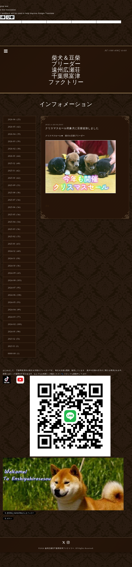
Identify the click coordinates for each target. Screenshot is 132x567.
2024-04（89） (15, 310)
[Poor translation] (10, 17)
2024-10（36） (15, 266)
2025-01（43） (14, 244)
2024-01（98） (15, 332)
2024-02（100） (15, 324)
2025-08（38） (15, 193)
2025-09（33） (14, 185)
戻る (47, 206)
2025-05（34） (15, 215)
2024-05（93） (15, 302)
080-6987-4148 (118, 50)
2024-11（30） (14, 258)
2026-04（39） (15, 134)
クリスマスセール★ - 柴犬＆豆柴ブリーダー (65, 136)
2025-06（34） (15, 207)
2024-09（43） (15, 273)
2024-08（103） (15, 280)
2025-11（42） (14, 171)
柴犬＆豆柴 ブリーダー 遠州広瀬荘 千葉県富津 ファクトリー (66, 70)
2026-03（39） (15, 141)
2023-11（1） (14, 346)
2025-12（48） (14, 163)
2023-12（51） (14, 339)
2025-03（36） (14, 229)
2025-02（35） (15, 236)
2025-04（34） (15, 222)
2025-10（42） (15, 178)
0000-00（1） (14, 353)
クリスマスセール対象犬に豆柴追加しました (72, 128)
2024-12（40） (15, 251)
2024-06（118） (15, 295)
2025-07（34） (15, 200)
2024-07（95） (15, 288)
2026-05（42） (15, 127)
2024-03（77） (15, 317)
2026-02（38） (15, 149)
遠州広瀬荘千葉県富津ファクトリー (59, 548)
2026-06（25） (15, 119)
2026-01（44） (15, 156)
